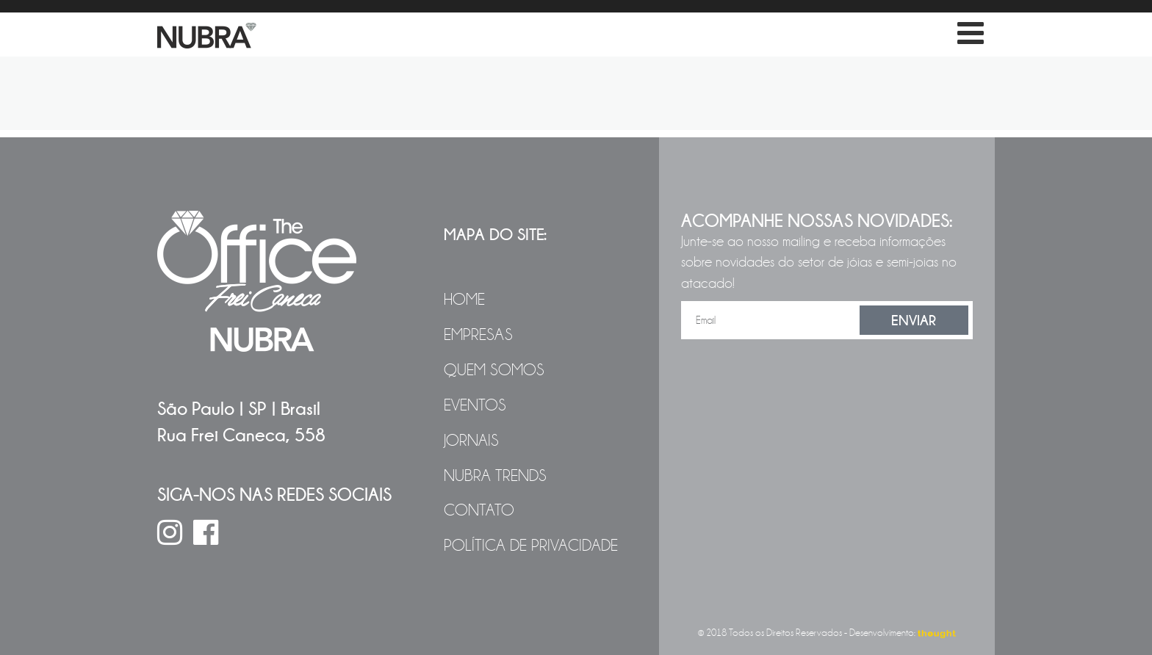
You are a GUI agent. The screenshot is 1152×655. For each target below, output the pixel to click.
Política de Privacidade (531, 545)
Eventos (475, 405)
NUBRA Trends (495, 476)
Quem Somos (494, 370)
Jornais (471, 440)
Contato (479, 510)
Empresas (478, 335)
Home (464, 299)
